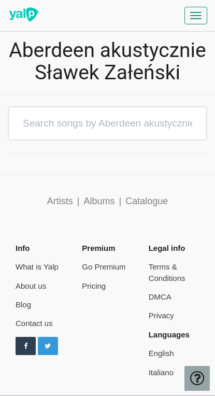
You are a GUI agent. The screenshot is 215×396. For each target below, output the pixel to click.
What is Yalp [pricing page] (37, 266)
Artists (60, 201)
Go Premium (103, 266)
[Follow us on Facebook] (26, 346)
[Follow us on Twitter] (48, 346)
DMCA (160, 296)
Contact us (34, 323)
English (161, 353)
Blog (23, 304)
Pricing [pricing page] (94, 285)
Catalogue (146, 201)
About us (31, 285)
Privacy (161, 315)
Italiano (161, 372)
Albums (98, 201)
